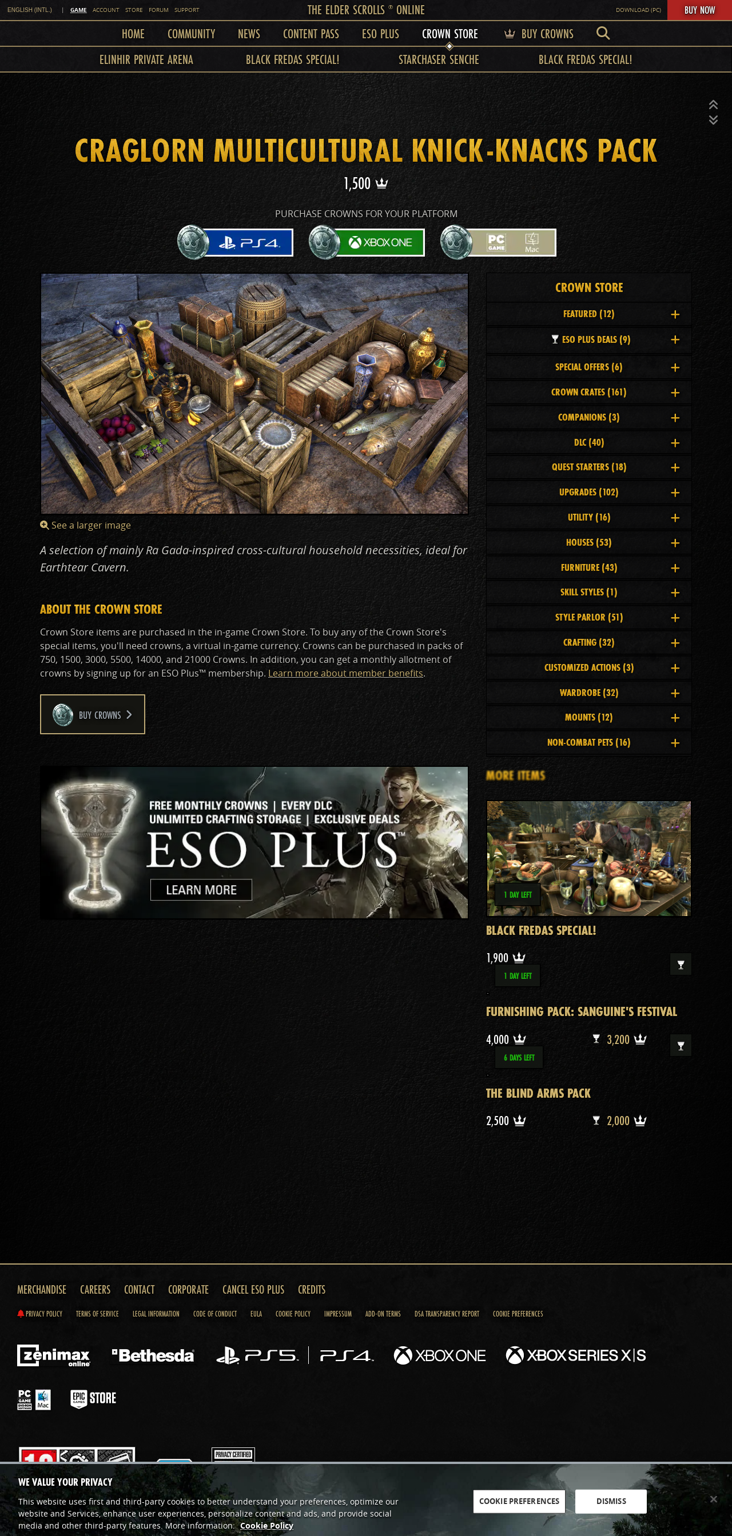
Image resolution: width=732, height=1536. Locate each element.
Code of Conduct (215, 1314)
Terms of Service (97, 1314)
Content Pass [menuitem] (311, 33)
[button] (714, 105)
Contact (139, 1289)
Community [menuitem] (191, 33)
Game (78, 10)
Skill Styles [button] (620, 591)
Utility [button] (624, 516)
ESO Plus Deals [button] (614, 339)
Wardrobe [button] (620, 692)
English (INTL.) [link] (29, 10)
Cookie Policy (293, 1314)
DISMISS (611, 1508)
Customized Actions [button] (612, 667)
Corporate (188, 1289)
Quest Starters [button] (616, 466)
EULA (256, 1314)
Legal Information (156, 1314)
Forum (159, 10)
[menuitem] (603, 33)
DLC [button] (627, 442)
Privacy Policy (39, 1314)
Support (187, 10)
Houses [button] (623, 542)
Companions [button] (619, 416)
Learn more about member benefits (345, 673)
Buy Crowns (93, 714)
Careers (95, 1289)
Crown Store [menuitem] (450, 33)
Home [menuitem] (133, 33)
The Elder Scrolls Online (366, 9)
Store (134, 10)
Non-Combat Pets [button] (613, 742)
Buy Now (700, 9)
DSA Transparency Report (447, 1314)
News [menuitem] (249, 33)
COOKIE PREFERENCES (519, 1508)
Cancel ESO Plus (253, 1289)
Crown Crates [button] (615, 391)
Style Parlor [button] (618, 616)
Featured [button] (621, 313)
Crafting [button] (621, 642)
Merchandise (41, 1289)
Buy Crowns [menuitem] (537, 33)
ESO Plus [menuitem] (380, 33)
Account (106, 10)
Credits (311, 1289)
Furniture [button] (621, 567)
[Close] (713, 1506)
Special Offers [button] (617, 366)
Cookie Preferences (518, 1314)
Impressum (338, 1314)
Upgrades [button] (619, 491)
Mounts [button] (622, 716)
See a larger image (85, 525)
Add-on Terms (383, 1314)
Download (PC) (638, 10)
